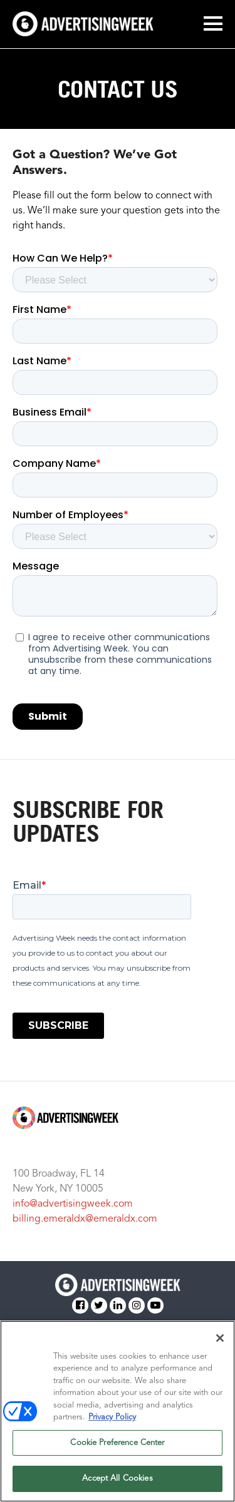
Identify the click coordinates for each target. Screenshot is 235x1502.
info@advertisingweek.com (73, 1204)
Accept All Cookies (117, 1478)
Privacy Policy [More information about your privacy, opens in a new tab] (112, 1417)
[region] (117, 1411)
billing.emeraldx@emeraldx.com (85, 1219)
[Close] (220, 1338)
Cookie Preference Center (117, 1443)
